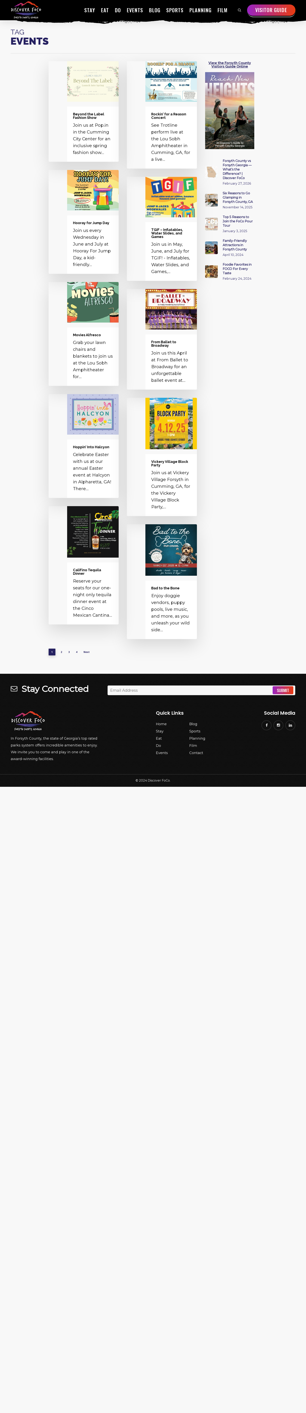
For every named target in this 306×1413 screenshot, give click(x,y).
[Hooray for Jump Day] (84, 222)
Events (162, 753)
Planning (197, 738)
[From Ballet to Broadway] (162, 339)
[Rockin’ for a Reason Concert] (162, 115)
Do (158, 746)
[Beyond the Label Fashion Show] (84, 111)
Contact (196, 753)
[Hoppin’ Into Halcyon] (84, 446)
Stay (160, 731)
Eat (159, 738)
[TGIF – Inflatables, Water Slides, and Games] (162, 229)
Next (87, 652)
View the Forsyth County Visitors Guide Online (229, 64)
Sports (194, 731)
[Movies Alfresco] (84, 334)
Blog (193, 724)
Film (193, 746)
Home (161, 724)
